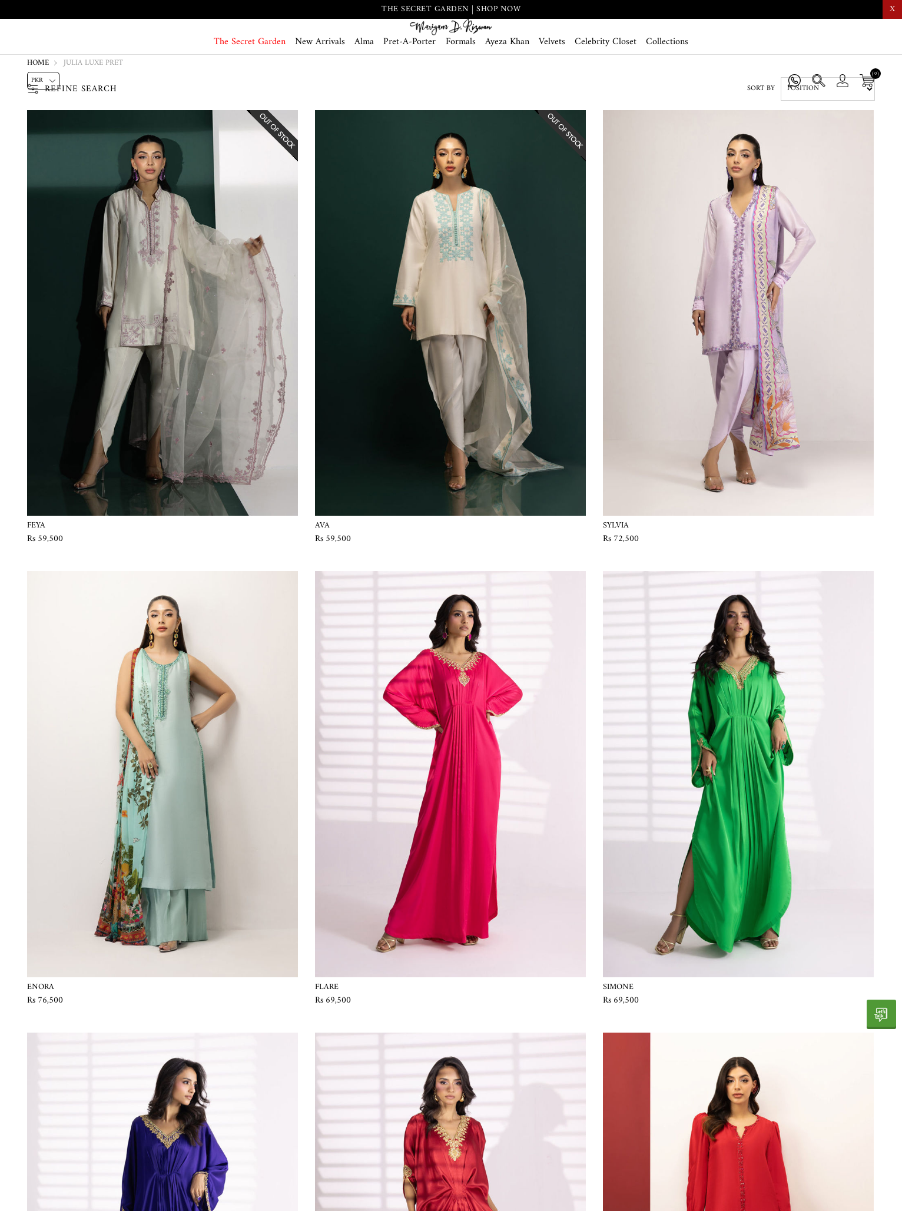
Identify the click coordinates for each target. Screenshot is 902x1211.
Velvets (552, 83)
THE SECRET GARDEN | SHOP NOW (451, 9)
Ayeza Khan (507, 83)
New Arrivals (320, 83)
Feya (36, 573)
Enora (40, 1035)
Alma (364, 83)
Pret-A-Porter (409, 83)
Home (38, 111)
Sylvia (616, 573)
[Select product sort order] (828, 137)
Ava (322, 573)
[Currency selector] (43, 80)
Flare (327, 1035)
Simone (618, 1035)
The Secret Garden (250, 83)
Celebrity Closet (605, 83)
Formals (461, 83)
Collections (667, 83)
